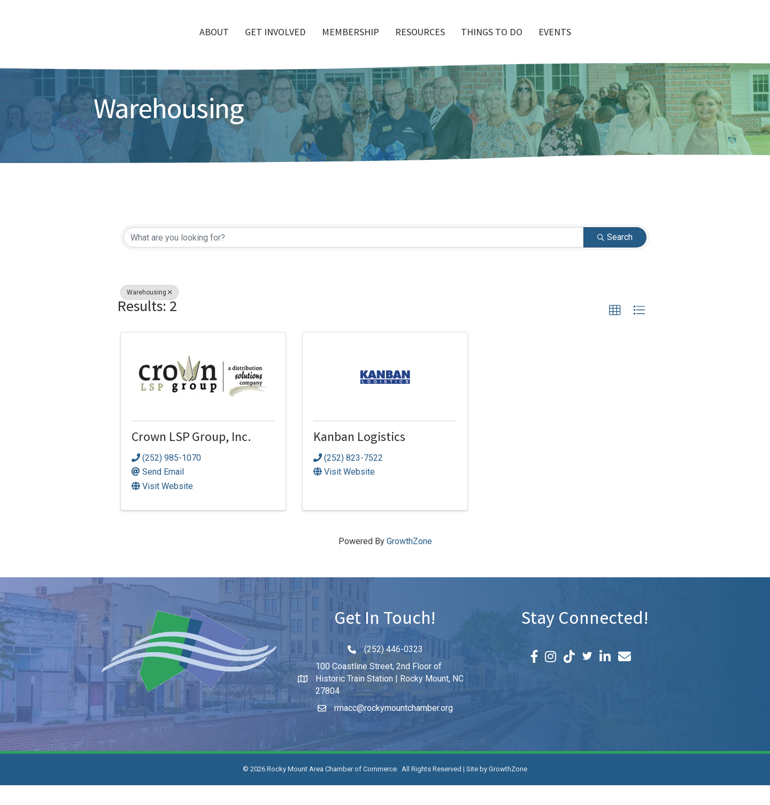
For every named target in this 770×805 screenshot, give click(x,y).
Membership (289, 43)
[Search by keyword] (354, 257)
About (152, 43)
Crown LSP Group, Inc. (191, 458)
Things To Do (553, 43)
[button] (615, 330)
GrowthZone (409, 561)
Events (616, 43)
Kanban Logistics (359, 458)
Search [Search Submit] (615, 257)
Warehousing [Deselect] (149, 312)
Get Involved (213, 43)
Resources (481, 43)
